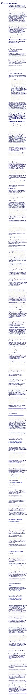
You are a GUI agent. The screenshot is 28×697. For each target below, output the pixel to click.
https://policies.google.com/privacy (14, 521)
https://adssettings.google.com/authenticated (15, 482)
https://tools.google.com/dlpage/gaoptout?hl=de (16, 415)
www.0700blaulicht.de (14, 51)
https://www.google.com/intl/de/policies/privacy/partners (17, 408)
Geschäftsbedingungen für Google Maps (14, 477)
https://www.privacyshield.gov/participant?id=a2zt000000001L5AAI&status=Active (15, 377)
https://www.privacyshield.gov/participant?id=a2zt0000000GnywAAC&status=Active (15, 538)
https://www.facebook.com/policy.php (14, 581)
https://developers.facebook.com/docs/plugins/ (15, 551)
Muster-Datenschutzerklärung (13, 693)
